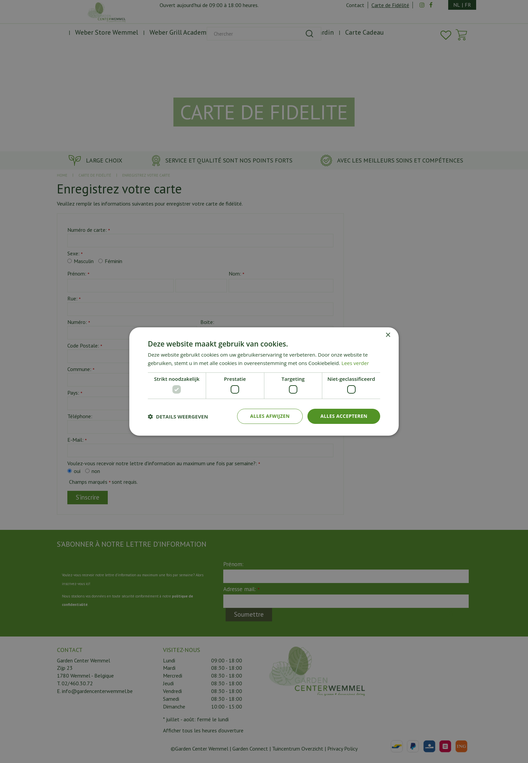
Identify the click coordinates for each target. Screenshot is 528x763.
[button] (178, 416)
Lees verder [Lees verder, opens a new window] (355, 363)
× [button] (387, 335)
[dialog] (264, 381)
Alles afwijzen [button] (270, 416)
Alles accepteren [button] (343, 416)
